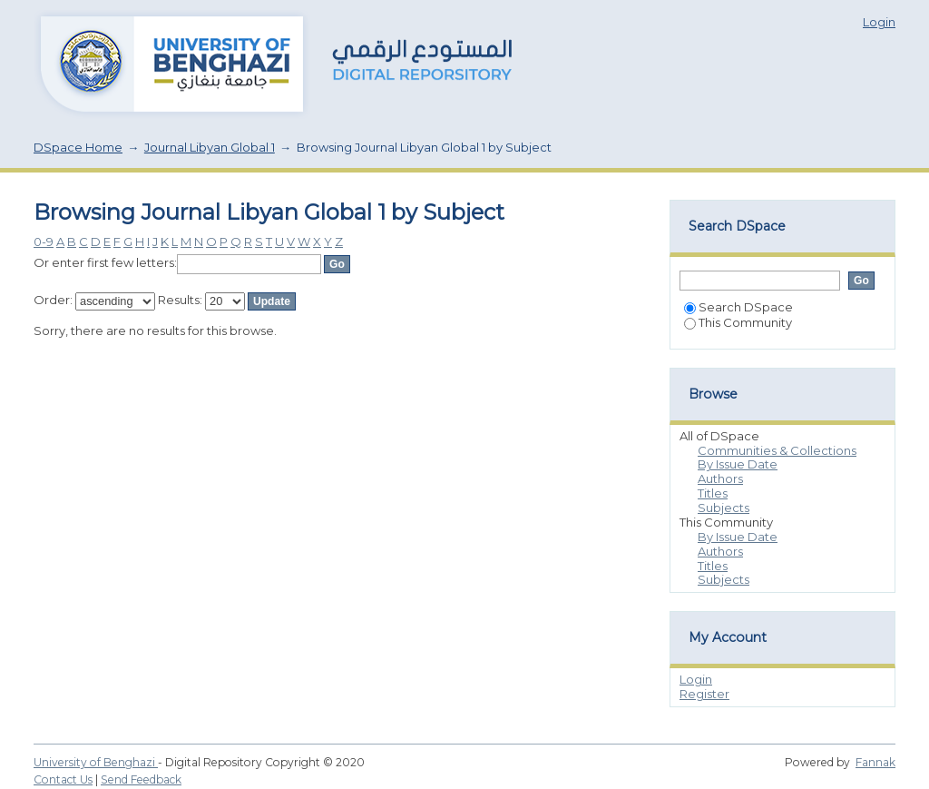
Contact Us (63, 779)
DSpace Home (78, 147)
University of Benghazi (96, 762)
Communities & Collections (777, 450)
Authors (720, 478)
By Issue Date (737, 464)
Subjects (723, 507)
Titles (713, 493)
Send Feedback (141, 779)
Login (879, 22)
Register (704, 693)
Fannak (875, 762)
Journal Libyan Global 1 (209, 147)
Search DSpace (738, 307)
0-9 (44, 241)
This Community (738, 322)
